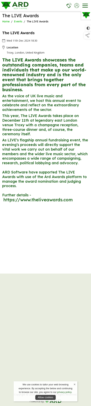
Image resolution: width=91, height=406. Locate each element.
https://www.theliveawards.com (38, 200)
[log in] (77, 5)
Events (18, 21)
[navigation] (85, 5)
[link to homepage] (14, 5)
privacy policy (64, 392)
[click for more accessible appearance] (88, 28)
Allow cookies (45, 397)
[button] (87, 35)
